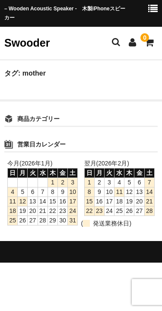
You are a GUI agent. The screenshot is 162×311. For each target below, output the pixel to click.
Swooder (27, 43)
